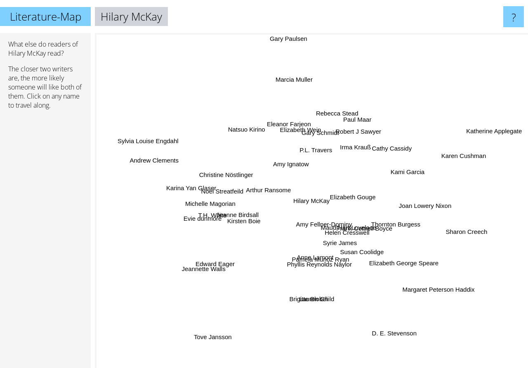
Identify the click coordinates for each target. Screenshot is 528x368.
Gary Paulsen (286, 38)
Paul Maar (354, 127)
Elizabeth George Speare (406, 261)
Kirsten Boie (250, 220)
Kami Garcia (397, 175)
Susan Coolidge (364, 250)
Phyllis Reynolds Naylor (322, 272)
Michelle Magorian (214, 202)
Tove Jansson (220, 327)
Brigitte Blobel (309, 290)
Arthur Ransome (270, 190)
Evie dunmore (215, 216)
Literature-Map (45, 16)
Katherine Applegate (483, 138)
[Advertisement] (45, 242)
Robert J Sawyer (354, 138)
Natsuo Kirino (253, 137)
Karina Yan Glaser (196, 187)
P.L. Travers (318, 149)
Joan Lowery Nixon (419, 206)
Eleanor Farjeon (287, 123)
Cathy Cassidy (385, 152)
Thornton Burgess (397, 225)
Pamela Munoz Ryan (319, 254)
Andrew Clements (151, 163)
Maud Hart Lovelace (351, 226)
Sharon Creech (462, 233)
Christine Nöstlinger (227, 171)
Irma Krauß (354, 147)
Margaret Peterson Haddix (428, 281)
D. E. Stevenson (388, 324)
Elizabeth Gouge (355, 199)
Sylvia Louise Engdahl (151, 142)
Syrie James (337, 240)
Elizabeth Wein (295, 137)
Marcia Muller (295, 90)
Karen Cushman (458, 157)
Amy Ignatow (291, 164)
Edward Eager (208, 263)
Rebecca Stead (337, 119)
